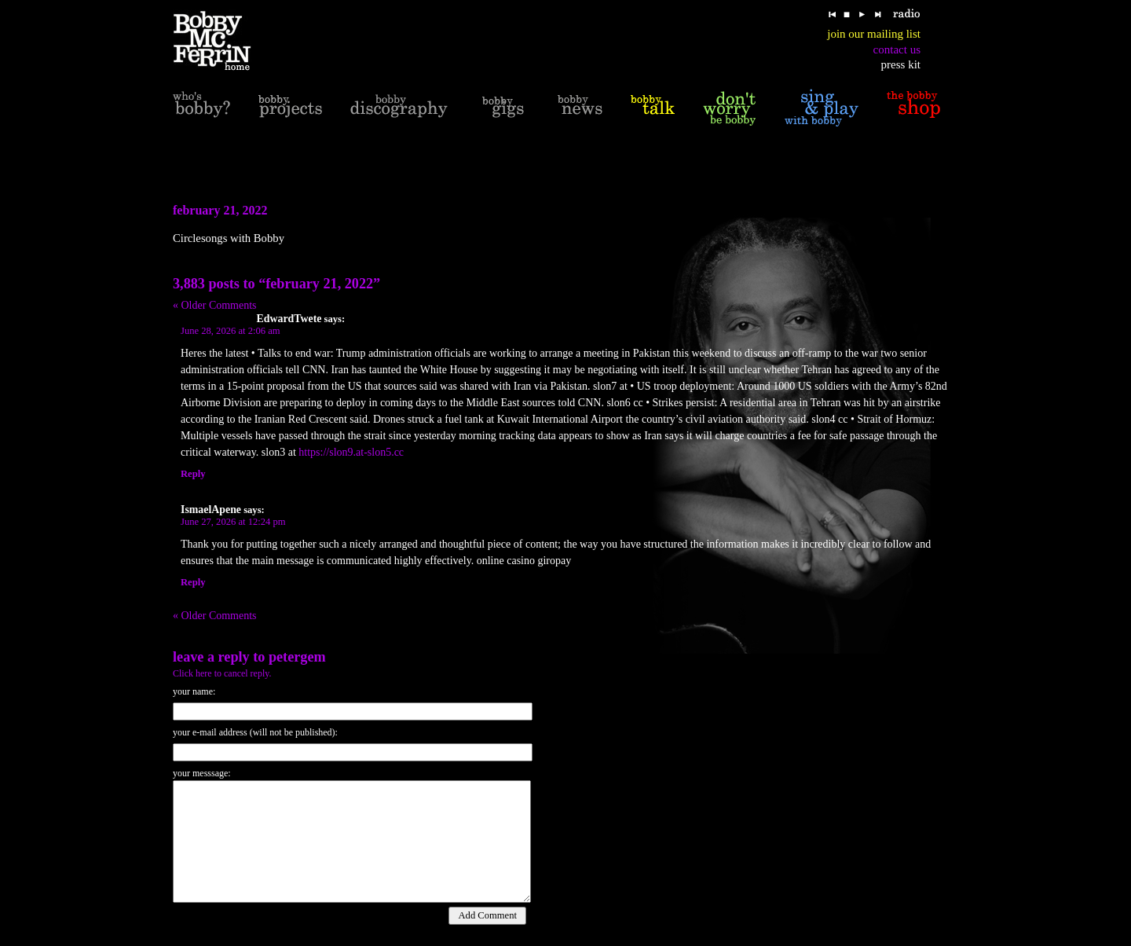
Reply (193, 473)
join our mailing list (874, 34)
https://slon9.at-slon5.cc (351, 452)
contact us (897, 49)
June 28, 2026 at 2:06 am (230, 330)
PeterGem (297, 657)
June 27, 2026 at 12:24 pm (233, 521)
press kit (901, 64)
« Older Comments (215, 305)
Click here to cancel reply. (222, 673)
